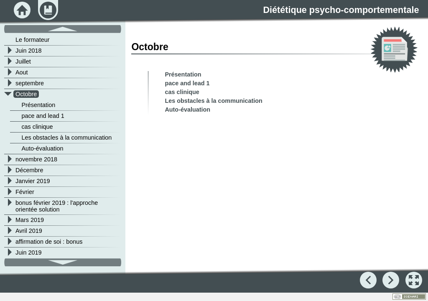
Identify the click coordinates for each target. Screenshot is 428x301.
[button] (413, 280)
